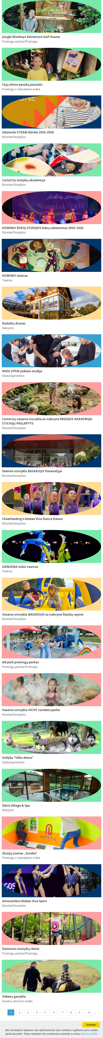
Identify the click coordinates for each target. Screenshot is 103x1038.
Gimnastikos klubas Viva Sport (24, 901)
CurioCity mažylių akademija (23, 180)
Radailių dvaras (13, 323)
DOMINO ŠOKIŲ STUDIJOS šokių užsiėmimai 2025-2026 (42, 228)
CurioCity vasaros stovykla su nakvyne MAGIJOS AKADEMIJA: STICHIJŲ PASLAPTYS (47, 421)
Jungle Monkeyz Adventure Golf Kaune (31, 37)
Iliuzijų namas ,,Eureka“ (19, 853)
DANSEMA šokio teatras (20, 567)
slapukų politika (89, 1033)
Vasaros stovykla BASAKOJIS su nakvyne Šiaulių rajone (42, 614)
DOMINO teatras (15, 276)
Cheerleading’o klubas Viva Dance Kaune (32, 519)
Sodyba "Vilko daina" (17, 758)
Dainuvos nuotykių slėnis (20, 949)
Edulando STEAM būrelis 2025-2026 (28, 132)
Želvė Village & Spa (16, 806)
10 (89, 1012)
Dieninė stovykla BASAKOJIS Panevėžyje (32, 471)
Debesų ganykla (14, 996)
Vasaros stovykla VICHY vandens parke (31, 710)
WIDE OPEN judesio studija (22, 371)
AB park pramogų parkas (20, 662)
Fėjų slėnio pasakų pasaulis (22, 85)
